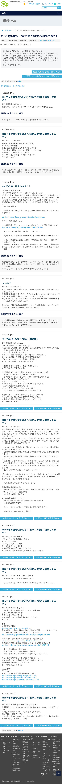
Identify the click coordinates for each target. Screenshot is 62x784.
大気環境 (43, 40)
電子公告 (55, 753)
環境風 (14, 744)
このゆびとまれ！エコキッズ (16, 764)
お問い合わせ (36, 758)
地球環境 (25, 747)
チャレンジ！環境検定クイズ (16, 754)
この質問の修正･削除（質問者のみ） (46, 72)
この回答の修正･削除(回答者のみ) (48, 408)
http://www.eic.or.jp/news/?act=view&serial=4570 (19, 678)
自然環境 (25, 744)
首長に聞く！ (16, 746)
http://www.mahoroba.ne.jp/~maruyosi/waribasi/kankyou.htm (23, 217)
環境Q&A (8, 30)
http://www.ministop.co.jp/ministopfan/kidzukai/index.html (22, 227)
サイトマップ (48, 4)
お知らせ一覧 (56, 745)
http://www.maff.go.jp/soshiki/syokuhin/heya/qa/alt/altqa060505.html (26, 635)
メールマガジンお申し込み (46, 759)
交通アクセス (56, 750)
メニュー (6, 13)
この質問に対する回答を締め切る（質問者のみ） (42, 76)
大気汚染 (51, 40)
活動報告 (35, 749)
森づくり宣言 (36, 742)
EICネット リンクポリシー (46, 769)
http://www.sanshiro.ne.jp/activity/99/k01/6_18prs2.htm (21, 641)
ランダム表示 (26, 739)
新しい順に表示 (19, 86)
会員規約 (35, 755)
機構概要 (55, 748)
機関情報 (45, 744)
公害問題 (25, 749)
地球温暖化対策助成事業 (56, 758)
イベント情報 (46, 739)
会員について (46, 756)
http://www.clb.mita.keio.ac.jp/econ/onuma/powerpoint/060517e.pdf (25, 645)
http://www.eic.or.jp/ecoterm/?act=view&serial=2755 (20, 679)
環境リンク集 (46, 747)
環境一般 (25, 760)
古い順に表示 (6, 86)
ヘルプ (58, 4)
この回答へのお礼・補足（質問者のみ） (16, 408)
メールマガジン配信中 (33, 4)
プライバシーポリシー (46, 763)
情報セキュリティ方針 (56, 770)
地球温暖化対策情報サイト (16, 769)
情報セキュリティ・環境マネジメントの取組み (56, 764)
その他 (24, 762)
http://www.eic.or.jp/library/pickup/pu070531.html (19, 676)
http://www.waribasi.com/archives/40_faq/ (16, 628)
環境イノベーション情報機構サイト (56, 741)
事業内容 (55, 755)
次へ (20, 81)
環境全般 (25, 742)
